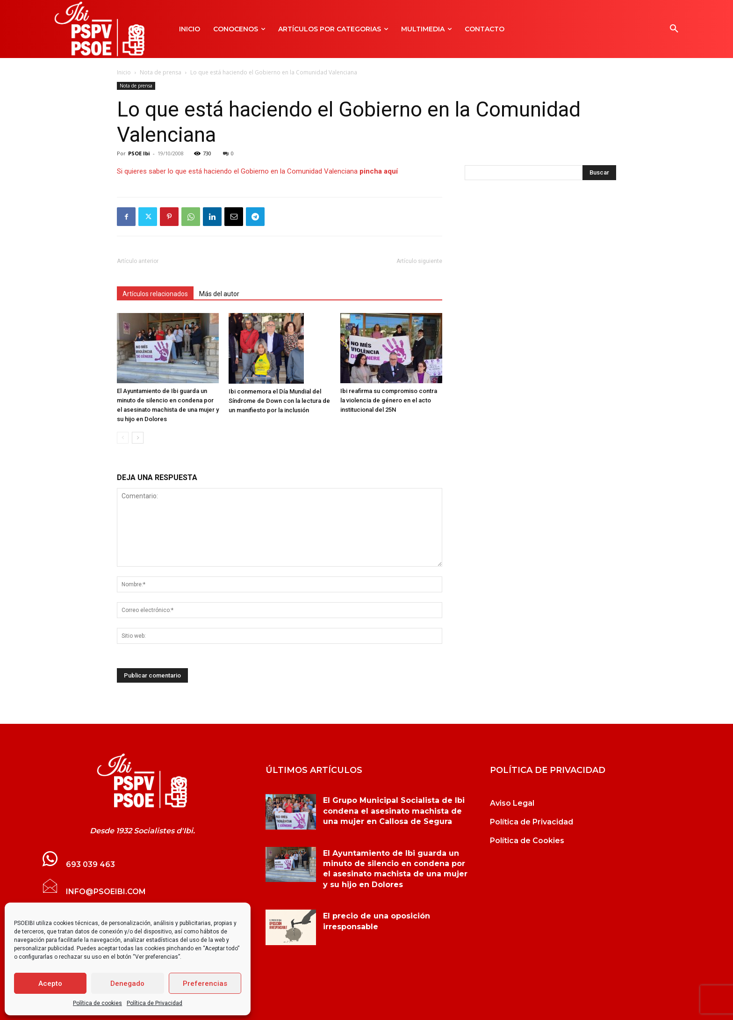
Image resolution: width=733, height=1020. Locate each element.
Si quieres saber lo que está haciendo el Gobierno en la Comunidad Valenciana (257, 171)
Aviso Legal (512, 803)
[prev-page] (123, 438)
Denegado (127, 983)
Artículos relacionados (155, 294)
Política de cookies (97, 1003)
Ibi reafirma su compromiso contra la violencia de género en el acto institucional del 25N (388, 400)
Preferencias (205, 983)
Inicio (124, 72)
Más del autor (219, 294)
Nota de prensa (160, 72)
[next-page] (138, 438)
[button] (674, 29)
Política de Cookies (527, 840)
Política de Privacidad (154, 1003)
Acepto (50, 983)
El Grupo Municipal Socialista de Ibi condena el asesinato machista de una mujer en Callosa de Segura (394, 811)
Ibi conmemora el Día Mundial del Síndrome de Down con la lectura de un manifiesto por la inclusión (279, 401)
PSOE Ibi (139, 153)
